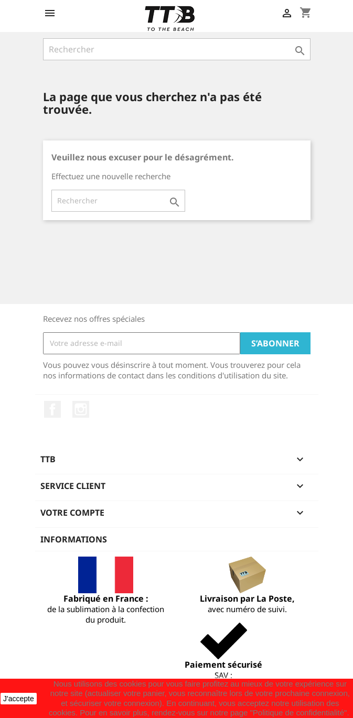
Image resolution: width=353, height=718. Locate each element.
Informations (73, 539)
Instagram (80, 409)
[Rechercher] (177, 49)
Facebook (52, 409)
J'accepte (18, 698)
